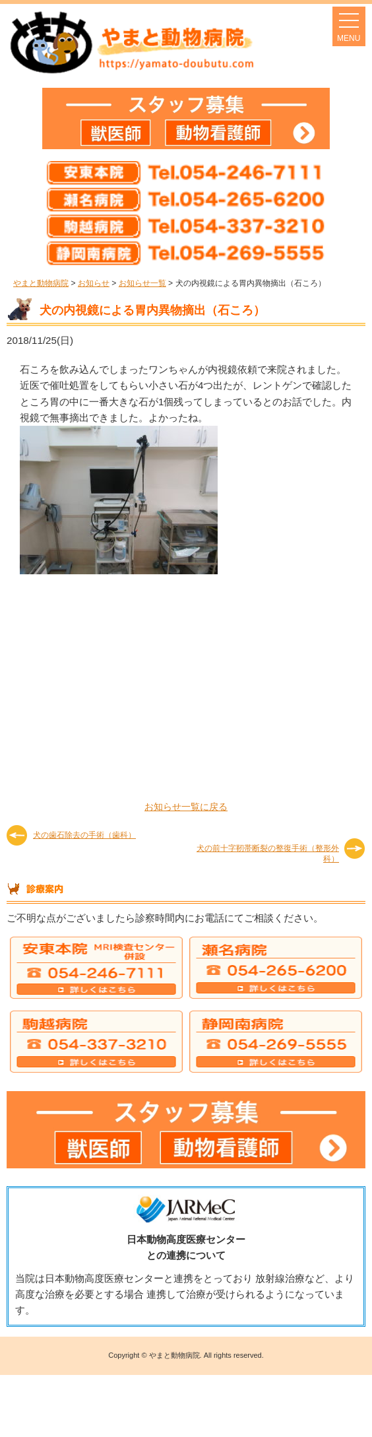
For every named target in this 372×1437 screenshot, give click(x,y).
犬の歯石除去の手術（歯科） (84, 835)
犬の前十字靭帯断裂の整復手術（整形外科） (268, 853)
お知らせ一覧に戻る (186, 806)
